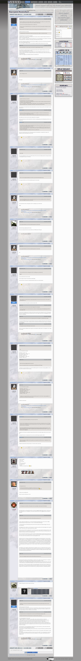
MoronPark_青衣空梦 (60, 59)
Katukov (12, 219)
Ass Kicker (57, 34)
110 (57, 56)
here (28, 59)
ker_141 (58, 64)
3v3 (65, 53)
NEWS (22, 2)
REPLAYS (50, 2)
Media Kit (66, 658)
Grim (11, 479)
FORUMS (27, 2)
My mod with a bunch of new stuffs (26, 470)
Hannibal (12, 16)
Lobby (25, 10)
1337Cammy (59, 46)
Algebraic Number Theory (28, 86)
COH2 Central (22, 10)
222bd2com (66, 94)
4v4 (70, 53)
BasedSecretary (13, 68)
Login (59, 1)
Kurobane (12, 500)
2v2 (61, 53)
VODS (45, 2)
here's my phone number (28, 84)
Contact (59, 658)
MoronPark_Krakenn (60, 55)
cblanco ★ (58, 61)
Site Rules (63, 658)
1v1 (57, 53)
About (56, 658)
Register (60, 2)
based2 (45, 84)
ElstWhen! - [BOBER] (60, 60)
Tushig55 (58, 62)
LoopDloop (12, 581)
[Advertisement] (53, 5)
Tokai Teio (58, 57)
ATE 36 (58, 63)
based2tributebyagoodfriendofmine (37, 84)
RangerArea (59, 43)
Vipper (20, 45)
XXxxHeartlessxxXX (61, 81)
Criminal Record (23, 85)
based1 (22, 84)
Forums (14, 10)
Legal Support (71, 658)
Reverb (57, 32)
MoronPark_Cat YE (59, 58)
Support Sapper (13, 457)
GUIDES (55, 2)
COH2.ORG (11, 10)
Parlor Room (17, 10)
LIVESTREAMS (34, 2)
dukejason (59, 44)
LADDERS (40, 2)
